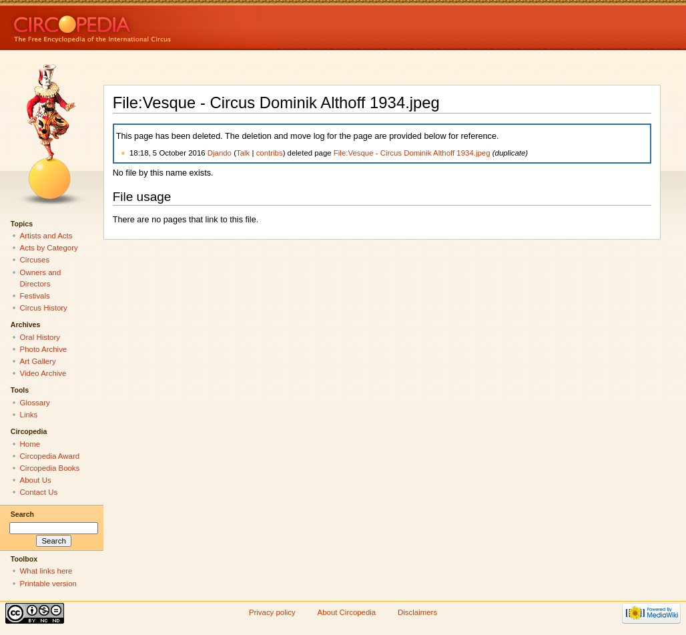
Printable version (48, 584)
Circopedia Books (50, 468)
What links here (46, 571)
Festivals (35, 296)
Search (22, 514)
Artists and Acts (46, 236)
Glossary (35, 403)
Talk (243, 153)
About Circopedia (347, 612)
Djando (220, 153)
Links (29, 415)
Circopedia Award (50, 456)
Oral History (40, 337)
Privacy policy (272, 612)
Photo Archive (43, 349)
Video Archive (43, 373)
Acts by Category (49, 248)
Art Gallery (38, 361)
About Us (35, 480)
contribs (269, 153)
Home (30, 444)
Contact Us (39, 492)
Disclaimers (417, 612)
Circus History (43, 308)
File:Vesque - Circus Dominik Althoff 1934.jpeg (412, 153)
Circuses (35, 260)
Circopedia (137, 25)
